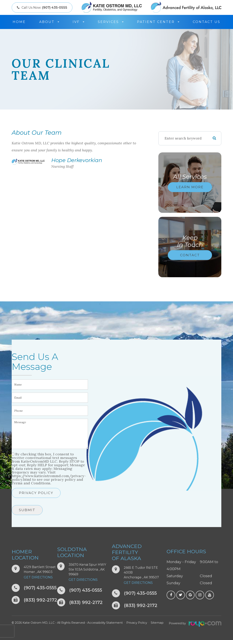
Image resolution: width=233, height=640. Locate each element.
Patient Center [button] (158, 22)
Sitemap (153, 622)
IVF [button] (78, 22)
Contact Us (206, 22)
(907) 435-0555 (41, 588)
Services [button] (111, 22)
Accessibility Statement (104, 622)
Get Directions (38, 577)
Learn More (190, 187)
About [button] (49, 22)
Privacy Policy (36, 493)
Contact (190, 255)
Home (19, 22)
